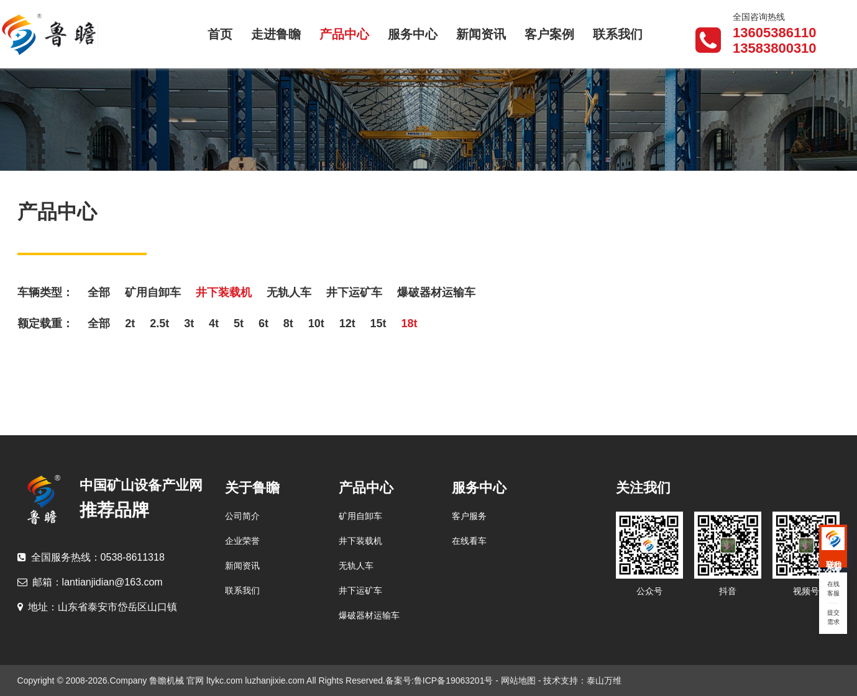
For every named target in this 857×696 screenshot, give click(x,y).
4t (214, 323)
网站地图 (518, 680)
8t (288, 323)
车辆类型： (45, 292)
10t (316, 323)
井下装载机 (224, 292)
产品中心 (344, 34)
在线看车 (469, 541)
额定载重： (45, 323)
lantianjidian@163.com (90, 582)
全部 (99, 292)
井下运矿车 (354, 292)
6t (263, 323)
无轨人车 (289, 292)
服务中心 (413, 34)
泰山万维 (604, 680)
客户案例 (549, 34)
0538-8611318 (91, 557)
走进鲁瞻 (276, 34)
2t (130, 323)
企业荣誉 (242, 541)
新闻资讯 (481, 34)
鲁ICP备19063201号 (455, 680)
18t (409, 323)
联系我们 (618, 34)
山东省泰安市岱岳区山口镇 (97, 607)
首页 (220, 34)
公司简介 (242, 516)
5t (239, 323)
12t (347, 323)
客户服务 (469, 516)
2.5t (159, 323)
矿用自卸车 (153, 292)
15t (378, 323)
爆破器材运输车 (436, 292)
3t (189, 323)
